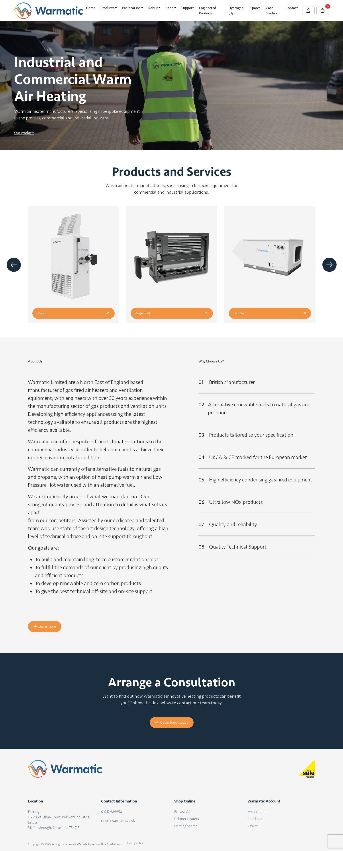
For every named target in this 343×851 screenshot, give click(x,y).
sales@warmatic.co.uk (118, 820)
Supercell (171, 313)
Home (90, 8)
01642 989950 (111, 812)
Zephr (73, 313)
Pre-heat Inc (131, 8)
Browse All (182, 812)
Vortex (270, 313)
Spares (255, 8)
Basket (252, 826)
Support (187, 8)
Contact (292, 8)
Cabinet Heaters (186, 819)
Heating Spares (185, 826)
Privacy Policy (134, 843)
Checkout (254, 819)
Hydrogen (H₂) (236, 10)
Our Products (24, 133)
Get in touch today (171, 722)
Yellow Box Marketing (106, 844)
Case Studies (271, 10)
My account (256, 812)
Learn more (44, 626)
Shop (169, 8)
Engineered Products (207, 10)
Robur (153, 8)
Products (107, 8)
